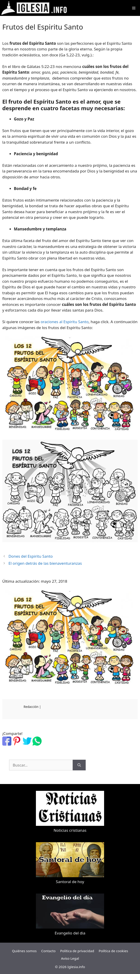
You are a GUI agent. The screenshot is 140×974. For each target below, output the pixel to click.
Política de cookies (113, 951)
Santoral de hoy (70, 881)
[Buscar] (79, 765)
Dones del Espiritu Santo (30, 556)
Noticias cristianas (70, 830)
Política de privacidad (77, 951)
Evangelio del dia (70, 933)
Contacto (48, 951)
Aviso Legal (70, 958)
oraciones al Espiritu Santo (65, 321)
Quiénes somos (24, 951)
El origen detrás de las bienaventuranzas (45, 563)
